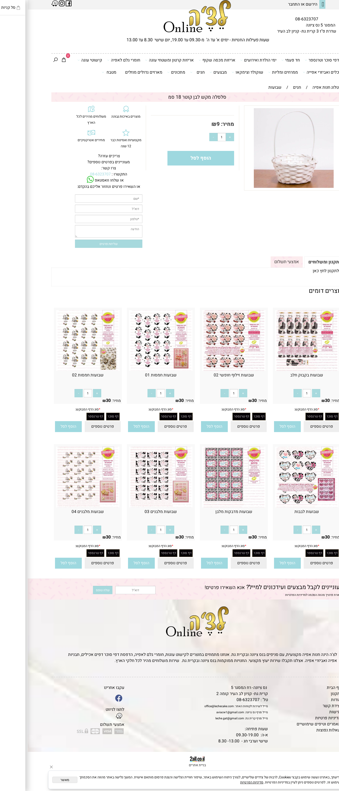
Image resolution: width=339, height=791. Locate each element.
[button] (259, 426)
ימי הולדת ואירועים (230, 60)
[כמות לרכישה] (194, 137)
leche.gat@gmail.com (202, 718)
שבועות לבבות (279, 512)
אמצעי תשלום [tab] (259, 262)
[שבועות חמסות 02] (60, 369)
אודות (308, 700)
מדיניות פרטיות (300, 718)
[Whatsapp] (327, 780)
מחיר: (199, 124)
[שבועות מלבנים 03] (133, 506)
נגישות (307, 712)
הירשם (284, 4)
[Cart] (36, 60)
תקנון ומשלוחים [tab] (296, 262)
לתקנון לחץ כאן (298, 271)
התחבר (266, 4)
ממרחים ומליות (255, 72)
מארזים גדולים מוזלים (116, 72)
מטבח (81, 72)
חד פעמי (263, 60)
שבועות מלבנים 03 (133, 512)
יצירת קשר (304, 706)
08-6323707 (279, 19)
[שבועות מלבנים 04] (60, 506)
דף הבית (306, 688)
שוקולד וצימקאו (220, 72)
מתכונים (148, 72)
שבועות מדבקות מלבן (206, 512)
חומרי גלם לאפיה (95, 60)
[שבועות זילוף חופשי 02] (206, 369)
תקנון (307, 694)
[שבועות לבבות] (279, 506)
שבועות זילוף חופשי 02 (206, 375)
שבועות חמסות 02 (60, 375)
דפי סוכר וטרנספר (294, 60)
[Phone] (327, 758)
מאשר (37, 780)
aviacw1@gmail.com (202, 712)
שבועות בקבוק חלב (279, 375)
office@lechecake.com (191, 706)
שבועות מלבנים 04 (60, 512)
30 (299, 400)
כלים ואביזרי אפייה (293, 72)
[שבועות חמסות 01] (133, 369)
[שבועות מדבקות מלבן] (206, 506)
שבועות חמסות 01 (133, 375)
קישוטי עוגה (62, 60)
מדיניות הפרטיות (267, 595)
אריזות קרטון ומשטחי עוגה (141, 60)
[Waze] (327, 769)
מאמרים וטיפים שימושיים (291, 724)
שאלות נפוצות (301, 730)
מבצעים (190, 72)
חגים (169, 72)
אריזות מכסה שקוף (189, 60)
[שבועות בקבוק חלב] (279, 369)
